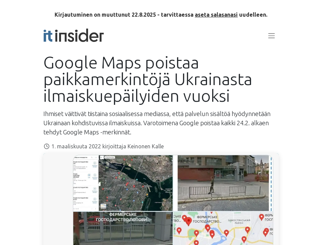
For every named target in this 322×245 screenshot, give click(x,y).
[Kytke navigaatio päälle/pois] (271, 35)
